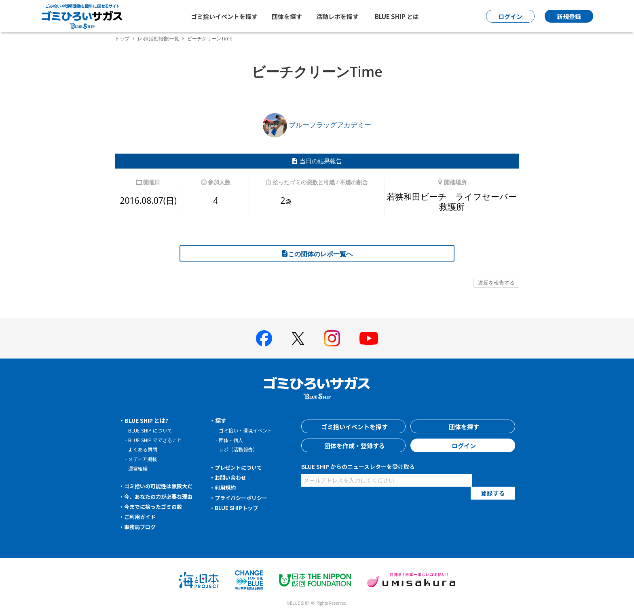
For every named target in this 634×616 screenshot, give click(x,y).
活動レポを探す (337, 16)
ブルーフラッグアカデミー (317, 124)
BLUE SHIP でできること (157, 440)
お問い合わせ (232, 477)
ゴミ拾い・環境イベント (248, 430)
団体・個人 (232, 440)
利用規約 (226, 487)
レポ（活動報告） (240, 449)
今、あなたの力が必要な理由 (161, 496)
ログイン (463, 445)
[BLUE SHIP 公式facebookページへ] (264, 338)
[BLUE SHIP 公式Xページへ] (298, 338)
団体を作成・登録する (353, 445)
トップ (122, 38)
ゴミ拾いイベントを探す (224, 16)
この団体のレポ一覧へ (317, 253)
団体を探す (287, 16)
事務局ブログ (141, 527)
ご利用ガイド (141, 517)
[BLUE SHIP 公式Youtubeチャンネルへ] (368, 338)
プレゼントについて (240, 467)
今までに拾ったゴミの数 (156, 506)
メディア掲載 (143, 459)
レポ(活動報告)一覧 (158, 38)
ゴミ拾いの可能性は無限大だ (161, 486)
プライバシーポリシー (243, 498)
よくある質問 (144, 449)
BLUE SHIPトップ (237, 508)
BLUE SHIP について (151, 430)
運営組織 (138, 468)
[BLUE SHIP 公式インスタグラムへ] (332, 338)
